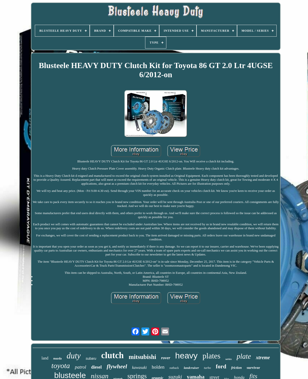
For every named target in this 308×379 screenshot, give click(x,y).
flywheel (117, 366)
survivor (253, 368)
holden (158, 367)
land (45, 358)
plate (244, 356)
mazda (57, 358)
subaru (91, 358)
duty (74, 355)
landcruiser (191, 368)
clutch (112, 355)
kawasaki (139, 367)
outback (174, 368)
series (228, 358)
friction (236, 368)
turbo (207, 368)
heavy (186, 355)
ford (221, 366)
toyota (60, 365)
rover (165, 357)
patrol (80, 367)
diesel (96, 367)
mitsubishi (142, 357)
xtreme (263, 357)
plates (211, 356)
